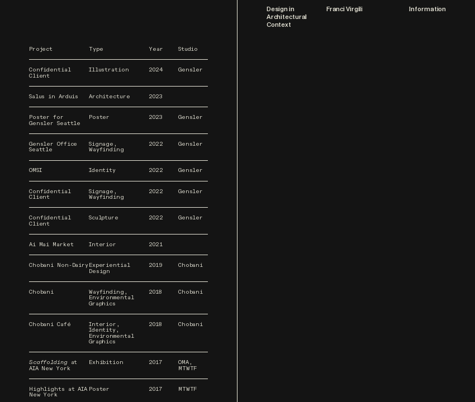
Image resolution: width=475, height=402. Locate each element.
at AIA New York (53, 365)
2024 (156, 70)
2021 (156, 244)
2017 (155, 362)
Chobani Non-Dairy (58, 265)
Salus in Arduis (53, 96)
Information (427, 9)
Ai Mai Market (51, 244)
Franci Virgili (344, 9)
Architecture (109, 96)
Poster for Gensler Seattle (54, 120)
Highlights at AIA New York (58, 392)
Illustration (109, 70)
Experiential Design (109, 268)
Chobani (190, 265)
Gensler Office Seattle (53, 147)
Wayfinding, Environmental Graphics (111, 298)
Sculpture (103, 218)
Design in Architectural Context (287, 17)
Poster (99, 117)
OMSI (35, 170)
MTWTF (187, 389)
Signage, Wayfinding (106, 147)
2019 (155, 265)
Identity (102, 170)
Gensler (190, 70)
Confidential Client (50, 73)
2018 (155, 292)
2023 (156, 96)
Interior (102, 244)
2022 (156, 144)
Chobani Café (50, 324)
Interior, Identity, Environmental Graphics (111, 333)
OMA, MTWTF (187, 365)
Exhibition (106, 362)
